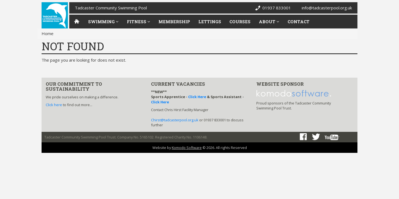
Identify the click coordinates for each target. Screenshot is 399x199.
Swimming (103, 21)
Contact (299, 21)
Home (47, 33)
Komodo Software (187, 147)
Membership (174, 21)
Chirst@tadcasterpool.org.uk (174, 119)
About (269, 21)
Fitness (138, 21)
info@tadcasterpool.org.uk (327, 8)
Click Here (197, 96)
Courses (239, 21)
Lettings (209, 21)
